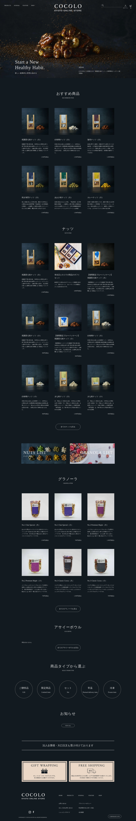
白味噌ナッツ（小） (30, 396)
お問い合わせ (62, 803)
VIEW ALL (68, 725)
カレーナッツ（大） (95, 197)
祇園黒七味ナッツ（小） (32, 336)
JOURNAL (17, 5)
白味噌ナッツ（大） (63, 140)
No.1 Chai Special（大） (31, 525)
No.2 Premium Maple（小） (32, 581)
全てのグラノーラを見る (68, 609)
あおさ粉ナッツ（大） (63, 197)
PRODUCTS (7, 5)
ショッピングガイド (64, 812)
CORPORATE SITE (115, 816)
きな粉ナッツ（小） (95, 396)
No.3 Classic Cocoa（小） (97, 581)
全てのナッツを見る (68, 427)
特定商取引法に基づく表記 (86, 808)
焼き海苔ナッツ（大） (31, 197)
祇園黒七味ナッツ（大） (32, 140)
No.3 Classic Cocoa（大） (64, 581)
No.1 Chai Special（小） (64, 525)
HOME (60, 795)
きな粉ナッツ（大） (63, 396)
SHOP (32, 5)
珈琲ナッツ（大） (94, 140)
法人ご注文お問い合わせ (66, 808)
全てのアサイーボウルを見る (68, 648)
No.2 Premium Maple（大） (97, 525)
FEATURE (25, 5)
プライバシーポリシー (85, 803)
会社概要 (81, 812)
